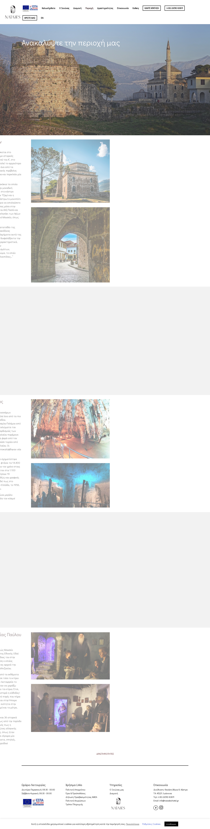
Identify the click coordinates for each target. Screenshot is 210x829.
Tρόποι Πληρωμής (74, 804)
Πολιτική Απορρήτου (75, 789)
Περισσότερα (132, 823)
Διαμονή (77, 8)
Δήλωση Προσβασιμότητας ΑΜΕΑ (81, 797)
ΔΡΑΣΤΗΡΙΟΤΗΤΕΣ (105, 753)
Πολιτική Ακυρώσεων (76, 800)
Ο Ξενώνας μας (117, 789)
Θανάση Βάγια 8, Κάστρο (176, 789)
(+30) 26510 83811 (166, 797)
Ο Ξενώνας (64, 8)
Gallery (135, 8)
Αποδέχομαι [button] (171, 824)
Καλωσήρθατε (48, 8)
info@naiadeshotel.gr (169, 800)
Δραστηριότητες (105, 8)
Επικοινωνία (123, 8)
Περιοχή (89, 8)
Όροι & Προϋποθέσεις (76, 793)
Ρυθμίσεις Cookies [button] (151, 823)
